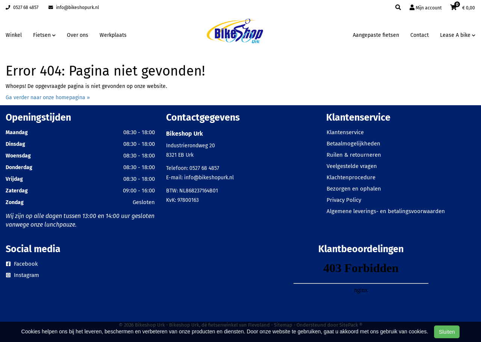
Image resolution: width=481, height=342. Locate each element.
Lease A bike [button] (457, 35)
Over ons (77, 35)
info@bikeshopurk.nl (73, 7)
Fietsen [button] (44, 35)
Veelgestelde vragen (352, 166)
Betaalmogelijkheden (353, 143)
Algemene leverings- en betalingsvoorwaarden (386, 211)
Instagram (22, 275)
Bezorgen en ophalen (354, 188)
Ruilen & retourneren (354, 154)
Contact (419, 35)
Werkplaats (113, 35)
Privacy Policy (344, 200)
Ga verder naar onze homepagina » (48, 97)
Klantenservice (345, 132)
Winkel (14, 35)
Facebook (22, 263)
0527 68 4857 (22, 7)
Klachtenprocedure (351, 177)
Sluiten (447, 332)
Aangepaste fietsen (376, 35)
